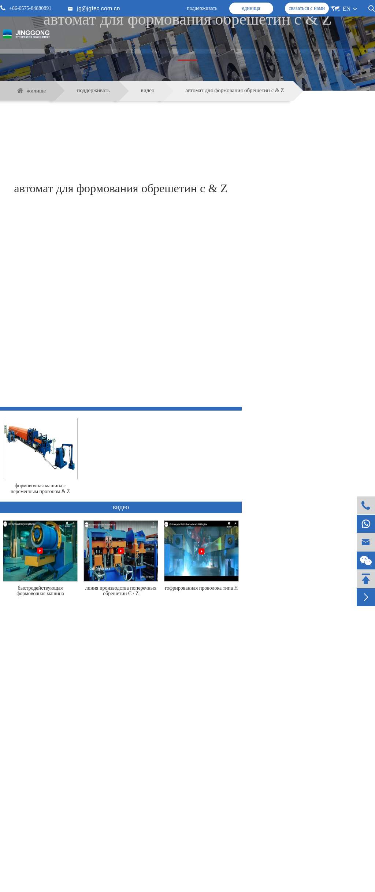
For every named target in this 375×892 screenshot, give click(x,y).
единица (251, 8)
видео (148, 90)
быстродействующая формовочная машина (40, 590)
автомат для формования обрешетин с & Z (235, 90)
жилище (36, 91)
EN (346, 9)
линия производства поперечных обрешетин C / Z (121, 590)
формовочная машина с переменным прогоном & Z (40, 488)
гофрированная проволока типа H (201, 588)
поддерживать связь (187, 861)
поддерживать (202, 8)
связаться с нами (307, 8)
